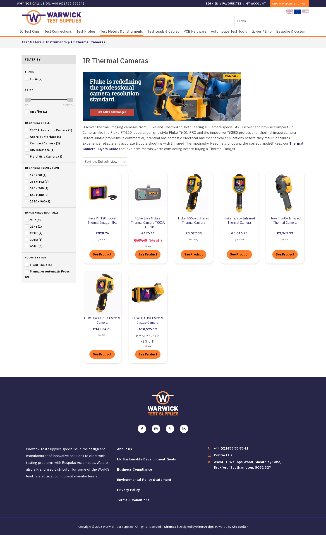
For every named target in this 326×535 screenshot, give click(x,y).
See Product (102, 254)
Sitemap (170, 527)
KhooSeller (240, 527)
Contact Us (223, 455)
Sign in (212, 3)
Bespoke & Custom (291, 31)
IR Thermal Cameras (88, 42)
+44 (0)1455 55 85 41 (231, 448)
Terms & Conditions (133, 500)
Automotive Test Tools (229, 31)
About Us (124, 449)
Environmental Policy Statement (144, 479)
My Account (256, 3)
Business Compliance (134, 469)
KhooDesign (205, 527)
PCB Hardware (195, 31)
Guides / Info (262, 31)
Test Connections (58, 31)
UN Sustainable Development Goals (146, 459)
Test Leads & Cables (163, 31)
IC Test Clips (30, 31)
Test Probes (86, 31)
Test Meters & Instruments (121, 31)
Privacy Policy (128, 490)
